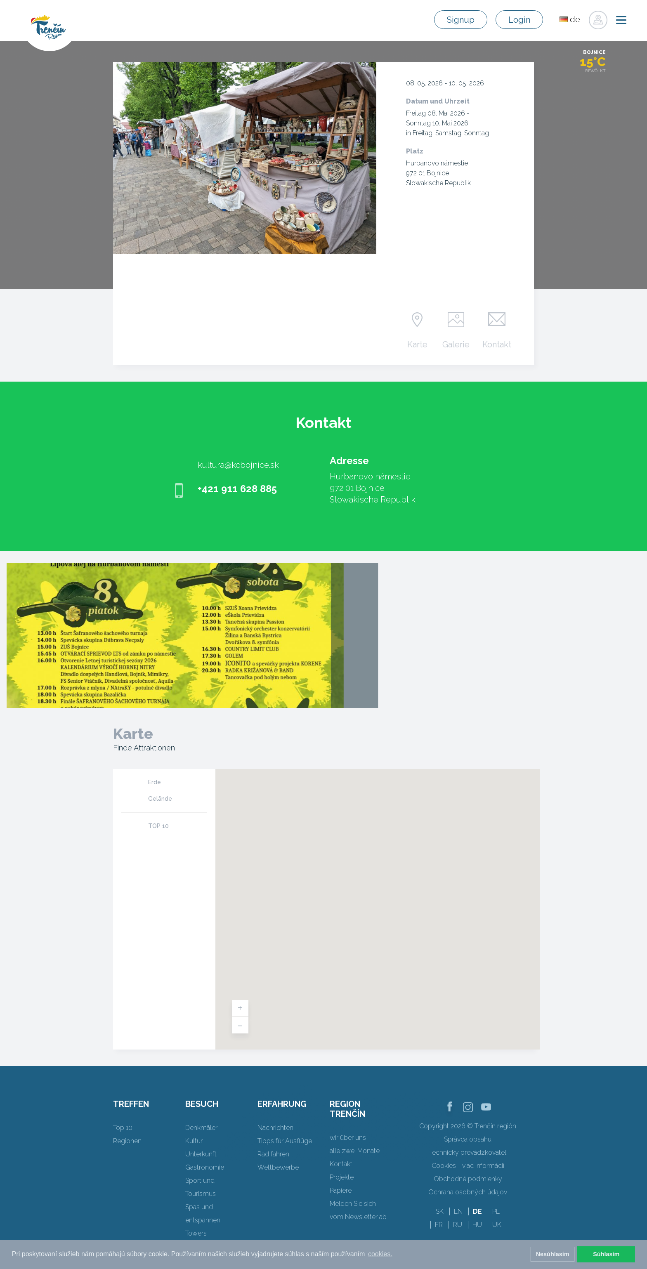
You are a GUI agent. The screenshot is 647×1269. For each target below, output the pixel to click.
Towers (196, 1233)
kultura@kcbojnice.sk (238, 465)
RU (457, 1225)
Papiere (341, 1190)
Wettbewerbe (278, 1167)
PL (496, 1211)
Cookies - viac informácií (468, 1166)
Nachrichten (275, 1128)
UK (496, 1225)
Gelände (160, 798)
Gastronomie (204, 1167)
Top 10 (122, 1128)
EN (458, 1211)
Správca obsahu (467, 1139)
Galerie (456, 344)
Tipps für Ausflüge (284, 1141)
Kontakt (496, 344)
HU (477, 1225)
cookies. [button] (380, 1253)
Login (519, 20)
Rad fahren (273, 1154)
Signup (461, 20)
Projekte (342, 1177)
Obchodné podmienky (468, 1179)
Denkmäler (201, 1128)
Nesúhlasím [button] (552, 1254)
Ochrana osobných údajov (467, 1192)
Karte (417, 344)
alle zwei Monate (355, 1151)
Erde (154, 782)
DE (477, 1211)
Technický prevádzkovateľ (467, 1152)
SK (440, 1211)
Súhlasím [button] (606, 1254)
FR (439, 1225)
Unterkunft (201, 1154)
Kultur (194, 1141)
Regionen (127, 1141)
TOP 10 (158, 826)
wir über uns (348, 1138)
